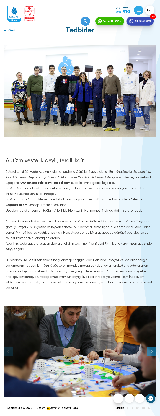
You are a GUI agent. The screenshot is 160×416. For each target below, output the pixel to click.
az (149, 10)
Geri (11, 30)
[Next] (151, 351)
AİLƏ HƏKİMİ (142, 21)
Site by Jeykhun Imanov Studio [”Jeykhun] (57, 408)
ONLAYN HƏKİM (112, 21)
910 (123, 11)
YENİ (153, 17)
